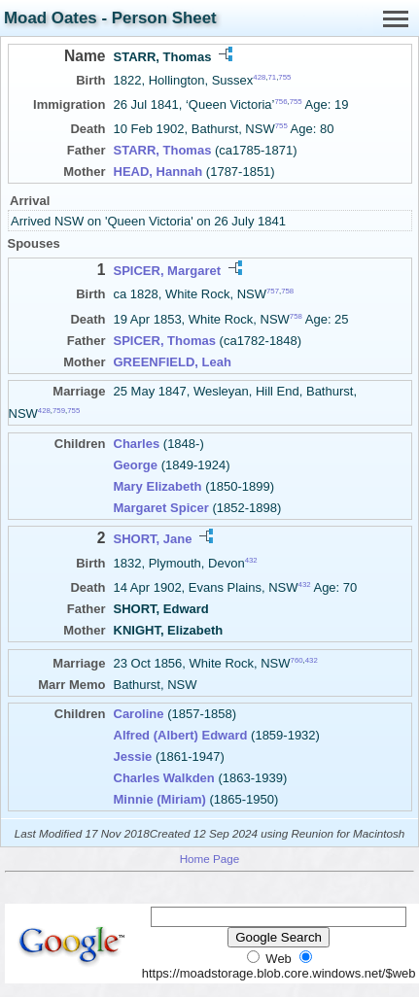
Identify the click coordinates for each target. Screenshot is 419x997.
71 (272, 77)
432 (251, 559)
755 (284, 77)
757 (272, 291)
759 (58, 410)
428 (259, 77)
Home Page (210, 858)
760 (297, 660)
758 (287, 291)
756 (280, 101)
